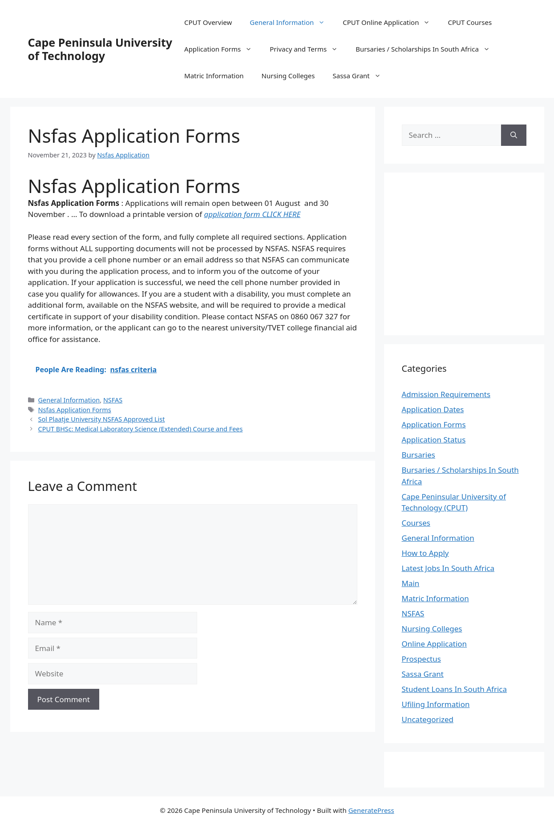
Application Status (434, 439)
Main (411, 583)
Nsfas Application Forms (74, 410)
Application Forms (222, 49)
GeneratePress (371, 810)
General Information (292, 22)
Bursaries (418, 455)
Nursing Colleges (288, 75)
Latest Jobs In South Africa (448, 568)
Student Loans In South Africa (454, 689)
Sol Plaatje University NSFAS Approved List (101, 419)
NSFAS (112, 400)
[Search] (513, 135)
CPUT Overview (208, 22)
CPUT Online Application (391, 22)
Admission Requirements (446, 394)
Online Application (434, 644)
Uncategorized (428, 719)
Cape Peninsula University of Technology (100, 49)
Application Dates (433, 409)
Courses (416, 523)
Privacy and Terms (308, 49)
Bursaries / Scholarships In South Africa (427, 49)
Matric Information (213, 75)
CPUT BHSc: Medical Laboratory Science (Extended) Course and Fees (140, 429)
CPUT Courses (470, 22)
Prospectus (421, 659)
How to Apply (425, 553)
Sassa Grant (360, 75)
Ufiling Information (436, 704)
